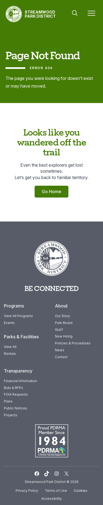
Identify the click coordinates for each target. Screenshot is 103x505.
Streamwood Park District (40, 14)
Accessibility (51, 498)
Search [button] (74, 13)
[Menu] (91, 14)
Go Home (51, 191)
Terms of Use (56, 490)
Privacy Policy (27, 490)
